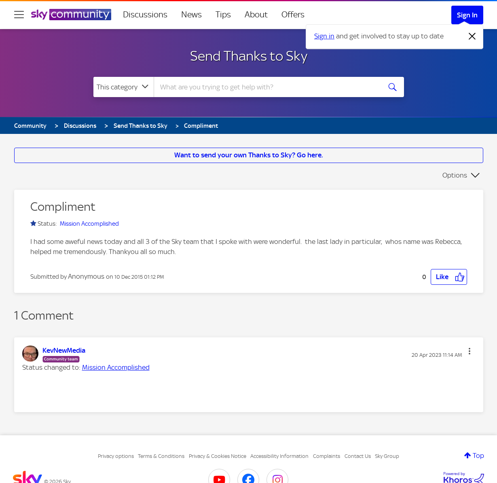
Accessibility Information (279, 456)
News (191, 14)
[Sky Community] (71, 14)
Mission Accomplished (89, 223)
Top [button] (478, 455)
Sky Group (387, 456)
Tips (223, 14)
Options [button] (454, 175)
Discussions (145, 14)
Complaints (326, 456)
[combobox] (266, 87)
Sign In (467, 15)
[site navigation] (19, 14)
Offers (293, 14)
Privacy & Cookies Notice (217, 456)
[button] (449, 277)
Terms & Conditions (161, 456)
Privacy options (116, 456)
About (256, 14)
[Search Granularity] (123, 87)
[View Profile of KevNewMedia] (63, 350)
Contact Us (358, 456)
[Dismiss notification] (472, 36)
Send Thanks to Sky (248, 56)
